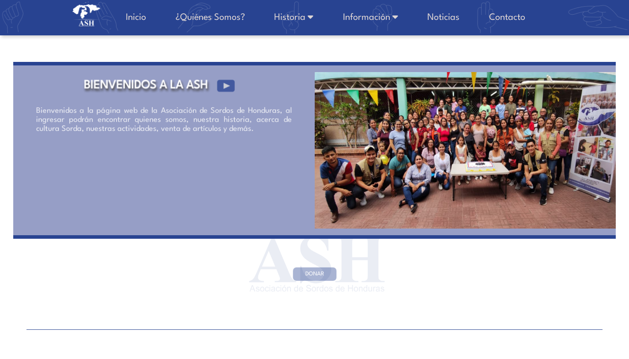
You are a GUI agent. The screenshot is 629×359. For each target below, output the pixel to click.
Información (388, 17)
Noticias (454, 17)
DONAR (314, 274)
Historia (319, 17)
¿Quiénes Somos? (243, 17)
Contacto (511, 17)
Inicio (176, 17)
